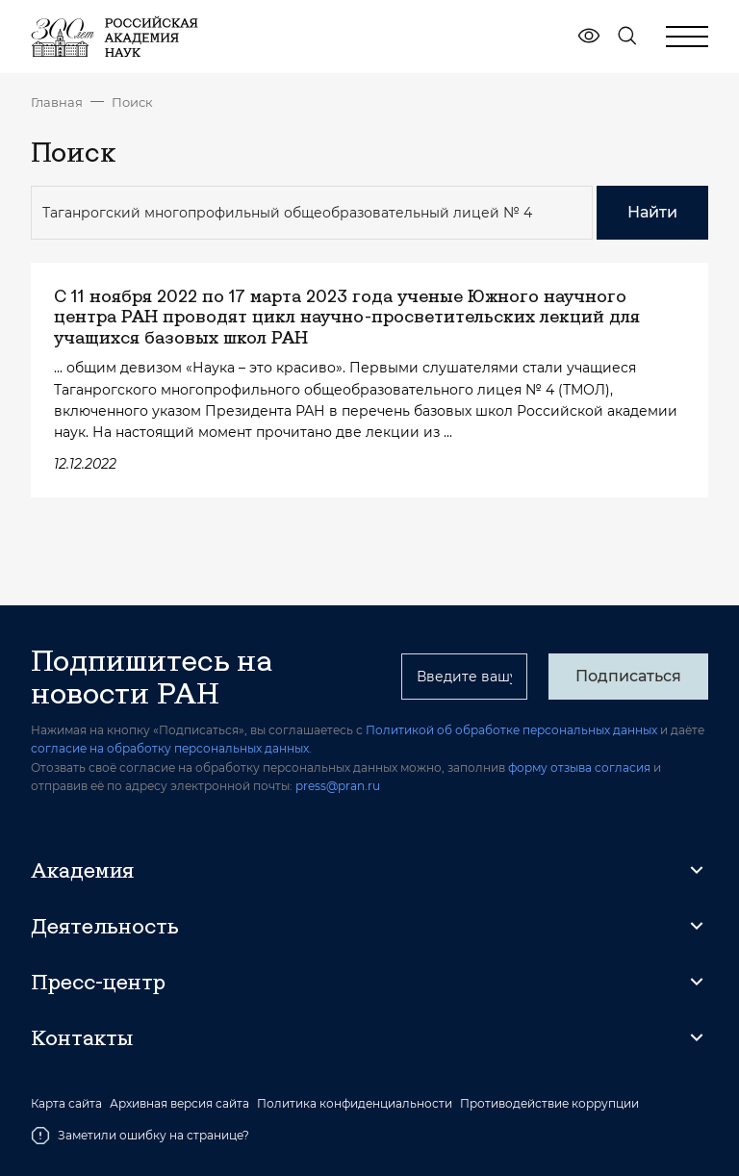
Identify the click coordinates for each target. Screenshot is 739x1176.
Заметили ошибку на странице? (140, 1135)
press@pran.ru (337, 786)
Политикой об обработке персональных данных (511, 730)
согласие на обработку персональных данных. (171, 748)
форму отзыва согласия (579, 767)
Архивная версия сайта (179, 1104)
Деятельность (105, 925)
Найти (652, 212)
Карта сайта (66, 1104)
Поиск (132, 102)
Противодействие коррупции (549, 1104)
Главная (57, 102)
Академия (82, 870)
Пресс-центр (98, 981)
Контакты (82, 1037)
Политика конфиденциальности (354, 1104)
